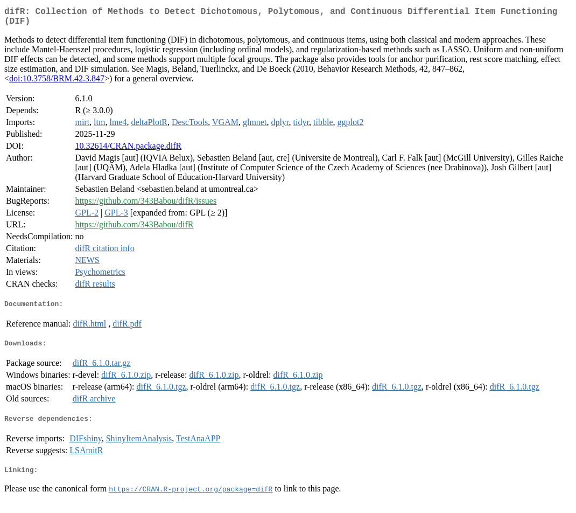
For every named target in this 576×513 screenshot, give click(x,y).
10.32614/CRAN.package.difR (128, 150)
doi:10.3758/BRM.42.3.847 (56, 82)
